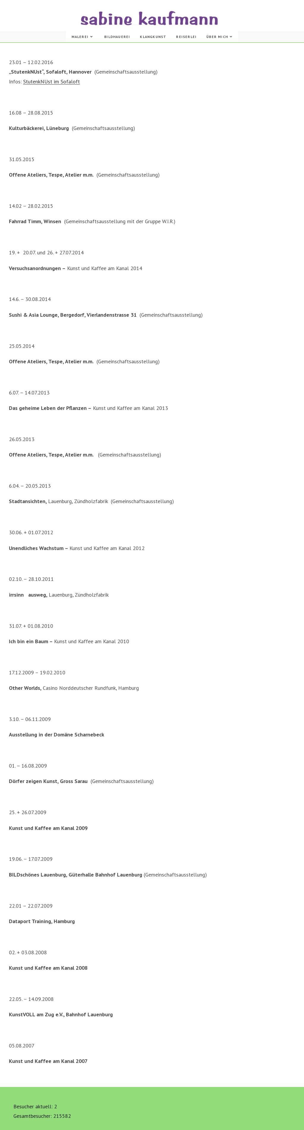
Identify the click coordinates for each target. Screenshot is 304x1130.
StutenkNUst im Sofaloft (51, 81)
